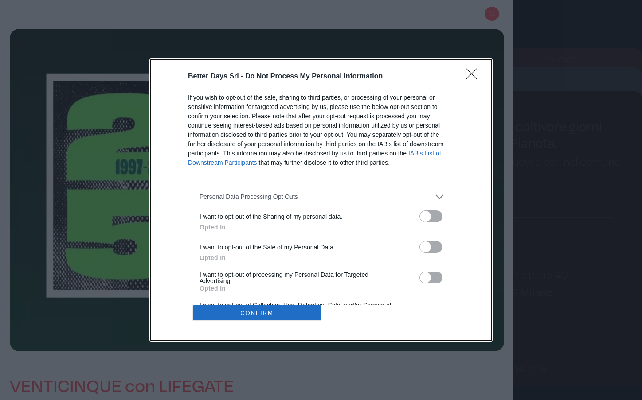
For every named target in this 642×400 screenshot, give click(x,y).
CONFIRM (257, 312)
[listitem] (321, 197)
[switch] (430, 216)
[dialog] (321, 200)
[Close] (474, 76)
